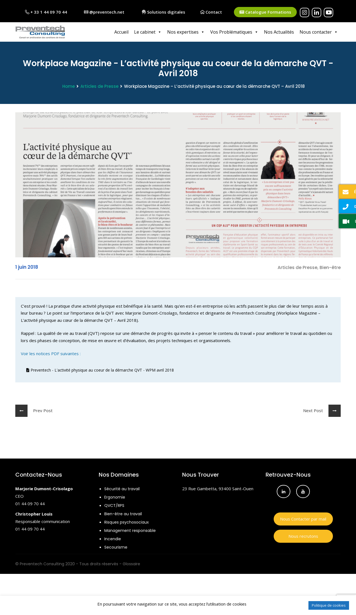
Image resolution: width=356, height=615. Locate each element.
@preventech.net (104, 12)
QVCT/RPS (114, 505)
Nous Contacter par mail (303, 519)
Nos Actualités (279, 32)
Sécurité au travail (122, 489)
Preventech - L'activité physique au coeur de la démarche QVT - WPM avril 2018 (100, 370)
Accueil (121, 32)
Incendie (112, 539)
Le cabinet (148, 32)
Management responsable (130, 530)
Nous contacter (319, 32)
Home (68, 86)
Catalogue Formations (265, 12)
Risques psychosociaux (126, 522)
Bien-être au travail (123, 514)
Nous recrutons (303, 536)
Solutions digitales (163, 12)
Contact (211, 12)
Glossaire (131, 564)
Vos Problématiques (234, 32)
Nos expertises (186, 32)
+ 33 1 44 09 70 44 (46, 12)
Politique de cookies (329, 605)
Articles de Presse (99, 86)
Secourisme (115, 547)
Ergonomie (114, 497)
